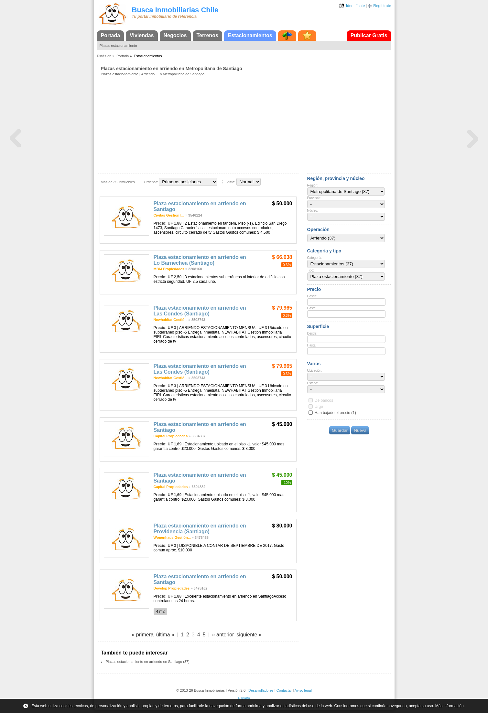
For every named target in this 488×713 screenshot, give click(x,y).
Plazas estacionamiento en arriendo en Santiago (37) (148, 662)
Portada (110, 35)
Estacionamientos (250, 35)
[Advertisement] (246, 124)
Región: (312, 185)
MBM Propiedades (169, 269)
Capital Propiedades (171, 436)
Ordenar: (151, 182)
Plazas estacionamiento (118, 46)
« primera (143, 634)
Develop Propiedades (172, 588)
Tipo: (310, 270)
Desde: (312, 296)
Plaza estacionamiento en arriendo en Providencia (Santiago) (200, 528)
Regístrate (382, 6)
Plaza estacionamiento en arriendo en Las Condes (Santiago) (200, 310)
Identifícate (355, 6)
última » (165, 634)
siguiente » (248, 634)
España (244, 698)
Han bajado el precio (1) (335, 412)
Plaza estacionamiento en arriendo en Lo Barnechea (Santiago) (200, 260)
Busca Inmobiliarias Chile (175, 10)
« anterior (223, 634)
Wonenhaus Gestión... (172, 537)
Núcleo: (312, 210)
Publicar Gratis (369, 35)
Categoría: (314, 258)
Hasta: (312, 308)
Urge (319, 406)
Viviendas (142, 35)
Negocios (175, 35)
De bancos (324, 400)
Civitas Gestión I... (169, 215)
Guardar (340, 430)
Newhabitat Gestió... (171, 320)
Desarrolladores (261, 690)
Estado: (312, 383)
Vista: (230, 182)
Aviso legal (303, 690)
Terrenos (207, 35)
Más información (449, 706)
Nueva (360, 430)
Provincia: (314, 198)
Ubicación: (314, 370)
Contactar (284, 690)
